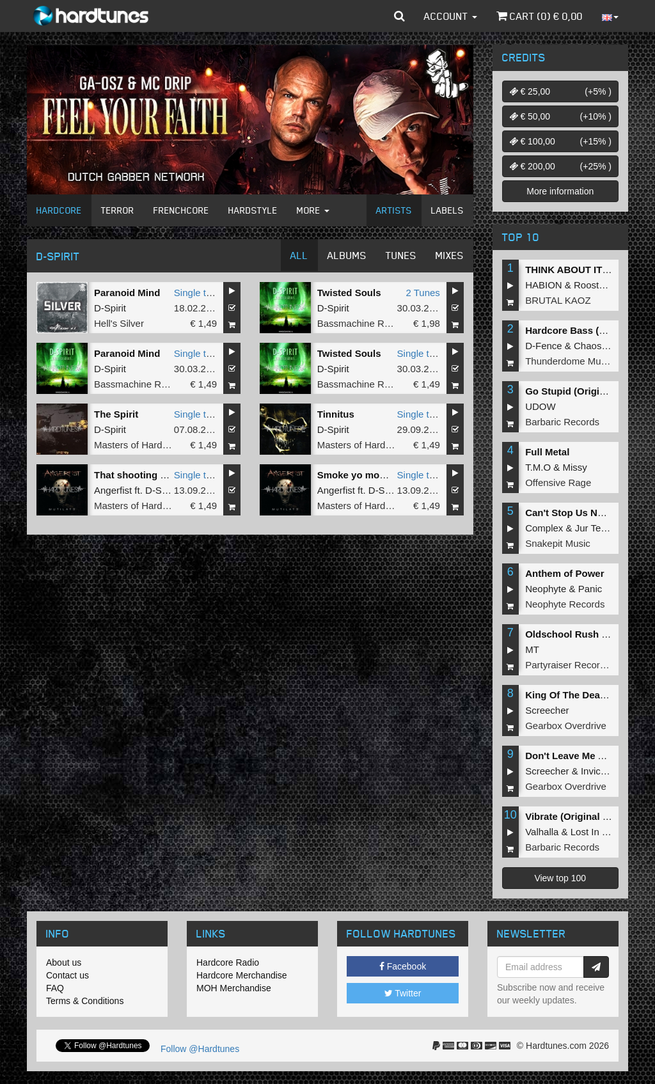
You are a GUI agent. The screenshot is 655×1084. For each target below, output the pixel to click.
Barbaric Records (562, 421)
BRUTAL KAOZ (558, 300)
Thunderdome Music (569, 361)
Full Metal (547, 451)
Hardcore (59, 210)
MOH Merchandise (233, 988)
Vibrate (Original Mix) (573, 816)
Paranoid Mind (127, 292)
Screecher (547, 710)
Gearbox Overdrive (565, 725)
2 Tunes (422, 292)
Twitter (403, 993)
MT (532, 649)
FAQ (55, 988)
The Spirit (116, 414)
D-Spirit (110, 307)
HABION (543, 284)
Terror (117, 210)
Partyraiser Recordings (574, 664)
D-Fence (543, 345)
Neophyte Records (564, 604)
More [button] (313, 210)
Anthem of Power (564, 573)
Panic (590, 588)
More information (560, 191)
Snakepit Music (557, 543)
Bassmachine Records (365, 323)
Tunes (401, 255)
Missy (575, 467)
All (299, 255)
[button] (399, 16)
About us (63, 962)
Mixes (450, 255)
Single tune (198, 292)
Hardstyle (253, 210)
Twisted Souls (349, 292)
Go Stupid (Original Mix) (580, 391)
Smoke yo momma (359, 474)
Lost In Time (597, 831)
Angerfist (113, 490)
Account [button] (450, 16)
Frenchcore (181, 210)
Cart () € (539, 16)
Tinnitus (335, 414)
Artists (394, 210)
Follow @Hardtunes (200, 1049)
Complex (544, 527)
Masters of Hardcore (137, 444)
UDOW (540, 406)
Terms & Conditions (84, 1001)
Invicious (599, 771)
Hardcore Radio (227, 962)
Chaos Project (604, 345)
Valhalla (541, 831)
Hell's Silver (119, 323)
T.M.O (538, 467)
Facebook (402, 966)
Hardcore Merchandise (241, 975)
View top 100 (560, 878)
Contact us (67, 975)
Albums (347, 255)
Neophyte (545, 588)
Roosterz (593, 284)
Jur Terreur (598, 527)
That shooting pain (137, 474)
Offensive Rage (558, 482)
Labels (447, 210)
